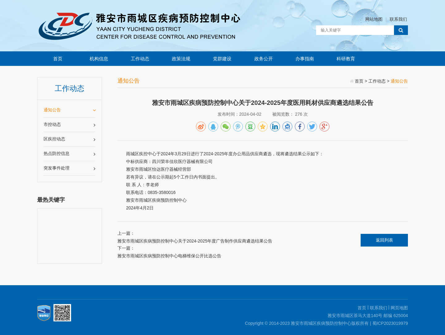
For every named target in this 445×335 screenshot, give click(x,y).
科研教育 (346, 58)
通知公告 (69, 109)
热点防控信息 (69, 154)
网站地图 (374, 19)
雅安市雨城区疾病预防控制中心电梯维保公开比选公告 (169, 255)
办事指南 (304, 58)
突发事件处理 (69, 168)
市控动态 (69, 125)
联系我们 (398, 19)
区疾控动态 (69, 139)
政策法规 (181, 58)
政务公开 (263, 58)
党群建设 (222, 58)
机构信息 (99, 58)
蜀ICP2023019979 (390, 323)
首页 (57, 58)
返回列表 (384, 240)
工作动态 (140, 58)
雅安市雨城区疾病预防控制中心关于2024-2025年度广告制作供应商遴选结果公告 (194, 240)
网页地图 (399, 307)
